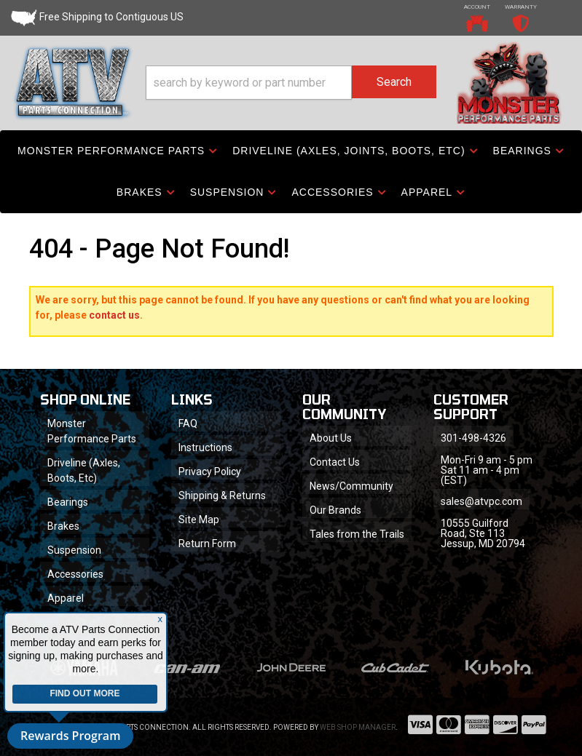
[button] (291, 82)
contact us (114, 315)
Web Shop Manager (358, 727)
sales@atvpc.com (481, 501)
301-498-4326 (473, 438)
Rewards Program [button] (70, 736)
